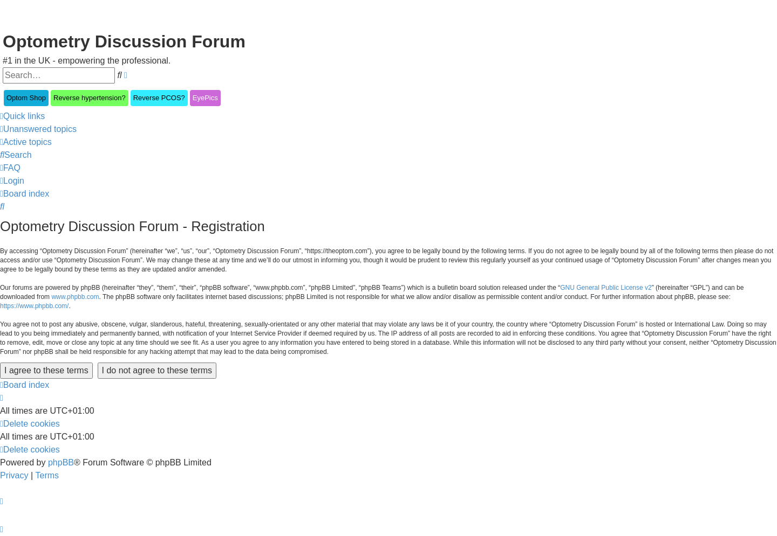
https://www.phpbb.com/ (34, 306)
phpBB (61, 462)
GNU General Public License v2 (605, 287)
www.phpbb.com (75, 297)
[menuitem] (38, 129)
